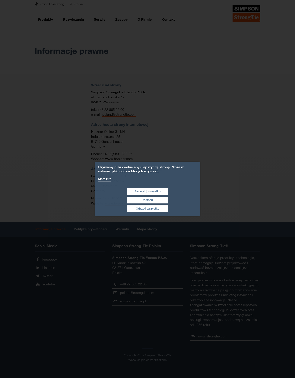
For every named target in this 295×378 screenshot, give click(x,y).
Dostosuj (147, 200)
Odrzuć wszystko (147, 208)
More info (104, 179)
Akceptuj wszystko (147, 191)
